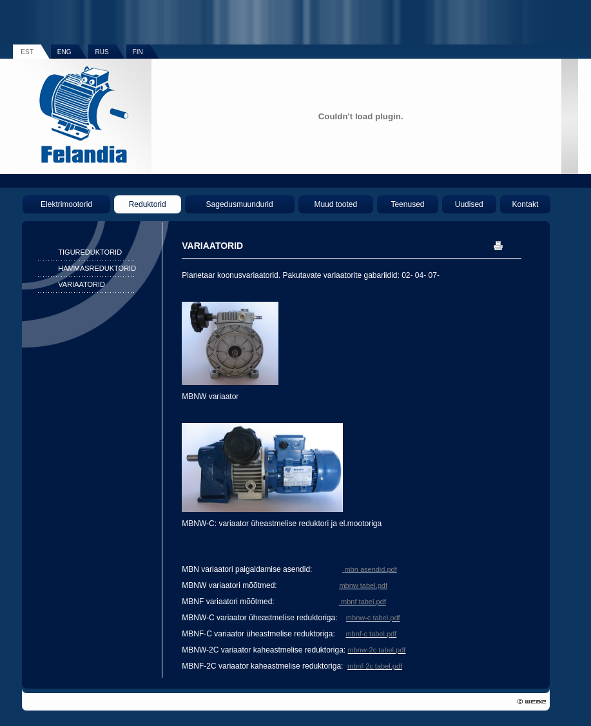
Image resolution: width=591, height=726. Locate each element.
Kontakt (525, 204)
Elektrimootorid (66, 204)
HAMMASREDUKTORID (97, 268)
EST (27, 51)
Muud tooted (335, 204)
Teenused (407, 204)
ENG (64, 51)
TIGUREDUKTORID (90, 252)
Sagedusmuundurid (239, 204)
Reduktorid (147, 204)
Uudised (469, 204)
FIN (138, 51)
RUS (101, 51)
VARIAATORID (81, 284)
